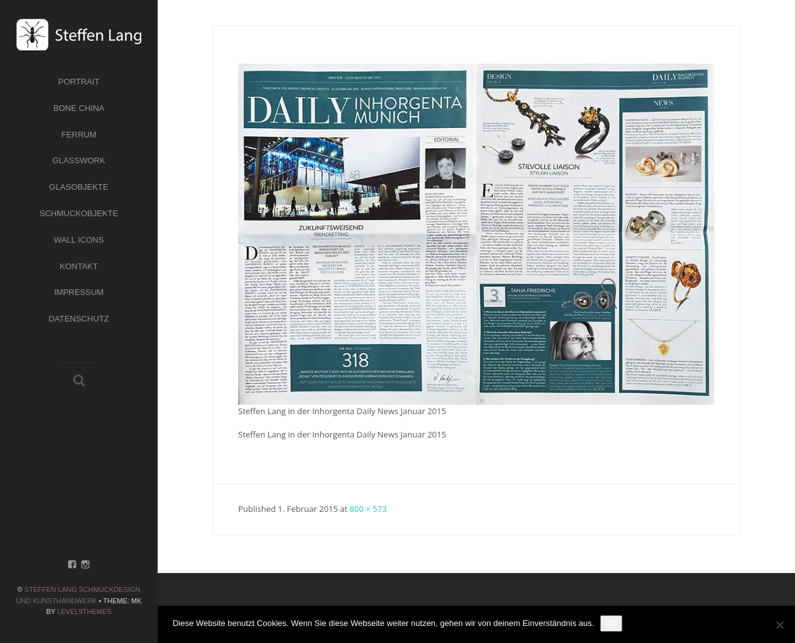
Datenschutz (79, 318)
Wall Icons (78, 240)
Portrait (79, 81)
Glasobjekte (78, 187)
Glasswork (78, 160)
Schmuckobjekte (79, 213)
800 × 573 (368, 508)
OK (611, 623)
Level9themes (84, 611)
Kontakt (79, 266)
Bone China (79, 108)
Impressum (79, 292)
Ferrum (78, 134)
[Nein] (779, 624)
